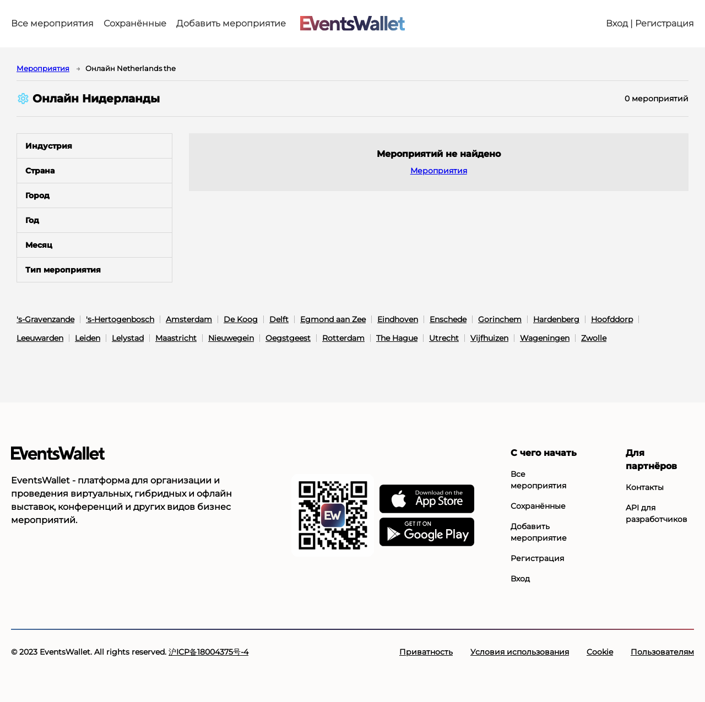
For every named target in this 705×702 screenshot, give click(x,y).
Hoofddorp (612, 319)
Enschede (448, 319)
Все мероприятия (52, 23)
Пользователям (662, 652)
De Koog (241, 319)
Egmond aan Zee (333, 319)
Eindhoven (397, 319)
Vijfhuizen (489, 338)
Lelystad (128, 338)
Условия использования (519, 652)
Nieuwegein (231, 338)
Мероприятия (43, 68)
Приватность (426, 652)
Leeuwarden (40, 338)
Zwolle (593, 338)
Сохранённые (135, 23)
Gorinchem (500, 319)
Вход (520, 579)
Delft (279, 319)
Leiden (87, 338)
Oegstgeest (288, 338)
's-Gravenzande (45, 319)
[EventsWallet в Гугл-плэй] (426, 532)
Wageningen (545, 338)
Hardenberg (556, 319)
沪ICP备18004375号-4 (208, 652)
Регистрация (537, 558)
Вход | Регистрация (650, 23)
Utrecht (444, 338)
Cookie (600, 652)
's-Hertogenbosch (120, 319)
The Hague (396, 338)
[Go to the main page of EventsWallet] (352, 24)
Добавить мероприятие (231, 23)
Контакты (645, 487)
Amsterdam (189, 319)
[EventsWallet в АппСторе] (426, 499)
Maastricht (176, 338)
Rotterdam (343, 338)
